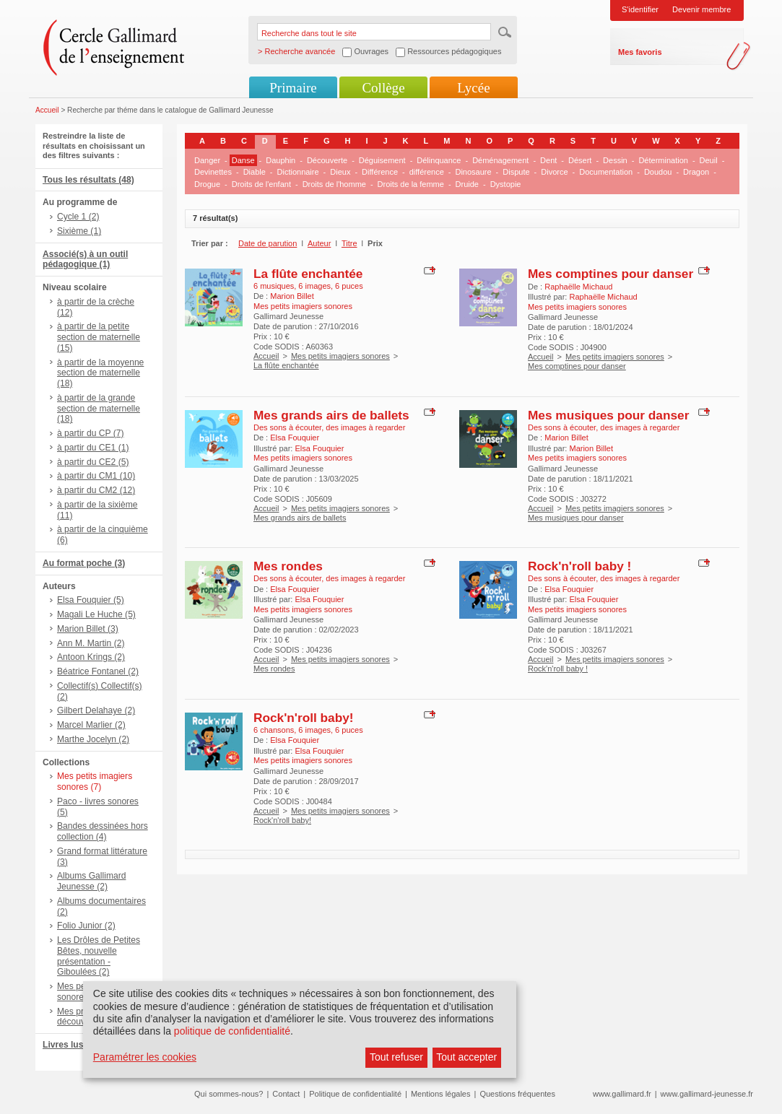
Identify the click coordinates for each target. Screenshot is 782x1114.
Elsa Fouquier (294, 437)
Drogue (207, 184)
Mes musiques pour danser (608, 415)
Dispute (516, 171)
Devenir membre (701, 9)
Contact (286, 1093)
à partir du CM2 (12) (96, 490)
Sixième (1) (79, 231)
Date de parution (267, 243)
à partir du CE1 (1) (93, 448)
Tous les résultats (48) (88, 180)
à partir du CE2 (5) (93, 462)
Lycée (473, 87)
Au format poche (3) (84, 563)
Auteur (319, 243)
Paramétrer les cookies (144, 1057)
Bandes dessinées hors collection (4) (102, 831)
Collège (383, 87)
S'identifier (640, 9)
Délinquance (439, 160)
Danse (243, 160)
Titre (349, 243)
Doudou (658, 171)
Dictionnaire (298, 171)
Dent (548, 160)
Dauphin (280, 160)
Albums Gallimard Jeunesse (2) (91, 881)
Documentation (606, 171)
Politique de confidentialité (355, 1093)
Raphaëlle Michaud (578, 286)
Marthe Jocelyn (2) (93, 739)
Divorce (554, 171)
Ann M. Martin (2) (90, 643)
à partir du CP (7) (90, 433)
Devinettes (213, 171)
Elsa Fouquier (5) (90, 600)
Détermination (662, 160)
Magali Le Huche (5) (96, 614)
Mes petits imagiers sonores (340, 356)
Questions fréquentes (517, 1093)
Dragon (696, 171)
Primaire (292, 87)
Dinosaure (473, 171)
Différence (380, 171)
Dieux (340, 171)
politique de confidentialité (232, 1031)
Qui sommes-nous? (228, 1093)
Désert (579, 160)
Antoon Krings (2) (91, 657)
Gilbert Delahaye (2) (96, 710)
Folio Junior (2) (86, 926)
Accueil (47, 110)
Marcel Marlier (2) (91, 725)
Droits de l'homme (334, 184)
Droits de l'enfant (261, 184)
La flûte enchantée (307, 273)
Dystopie (505, 184)
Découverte (327, 160)
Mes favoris (640, 52)
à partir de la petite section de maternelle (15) (98, 337)
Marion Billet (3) (87, 629)
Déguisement (382, 160)
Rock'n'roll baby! (303, 717)
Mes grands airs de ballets (331, 415)
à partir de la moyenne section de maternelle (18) (100, 373)
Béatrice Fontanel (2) (98, 671)
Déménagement (500, 160)
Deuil (709, 160)
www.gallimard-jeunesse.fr (707, 1093)
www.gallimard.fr (622, 1093)
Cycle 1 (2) (78, 217)
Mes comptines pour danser (610, 273)
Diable (254, 171)
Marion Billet (292, 296)
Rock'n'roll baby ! (579, 566)
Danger (207, 160)
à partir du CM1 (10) (96, 476)
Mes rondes (288, 566)
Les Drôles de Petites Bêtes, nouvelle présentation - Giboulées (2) (98, 956)
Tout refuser (396, 1057)
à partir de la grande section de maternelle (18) (98, 409)
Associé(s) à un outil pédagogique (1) (85, 259)
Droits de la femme (411, 184)
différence (426, 171)
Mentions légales (441, 1093)
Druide (467, 184)
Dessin (615, 160)
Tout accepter (466, 1057)
